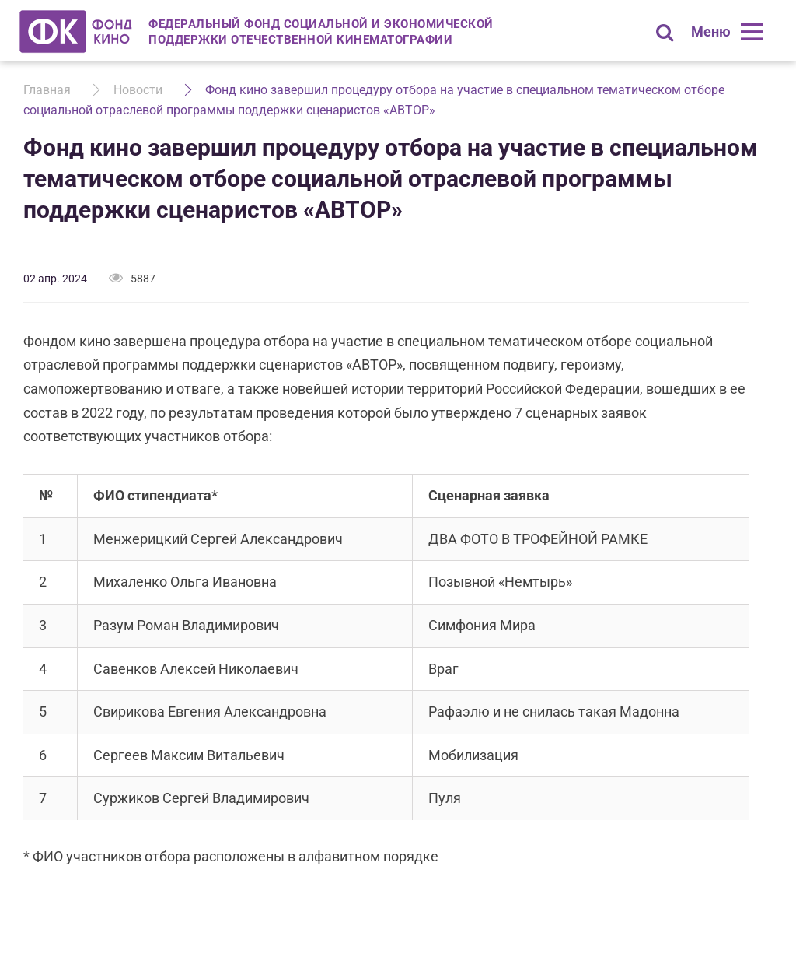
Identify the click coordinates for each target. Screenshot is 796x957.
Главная (47, 89)
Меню (711, 31)
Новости (137, 89)
